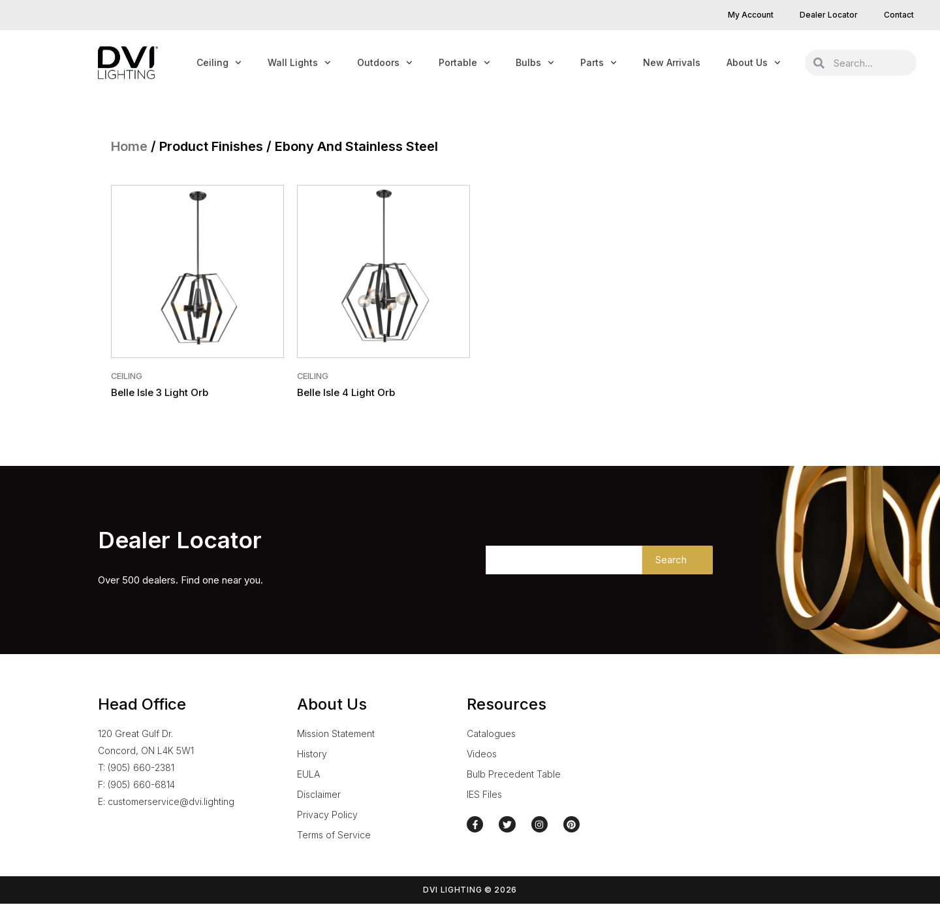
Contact (899, 15)
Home (129, 146)
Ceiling (219, 63)
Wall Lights (299, 63)
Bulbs (535, 63)
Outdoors (385, 63)
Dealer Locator (829, 15)
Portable (464, 63)
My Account (751, 15)
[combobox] (870, 63)
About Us (754, 63)
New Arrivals (671, 62)
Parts (598, 63)
